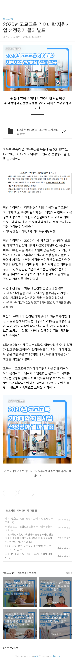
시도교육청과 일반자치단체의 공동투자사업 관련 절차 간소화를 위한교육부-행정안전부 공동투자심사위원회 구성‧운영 (29, 538)
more (69, 573)
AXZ (36, 656)
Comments (10, 648)
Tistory (56, 656)
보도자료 (8, 19)
